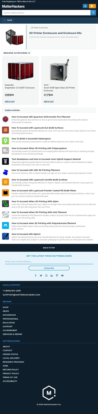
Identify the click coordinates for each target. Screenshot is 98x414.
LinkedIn (51, 275)
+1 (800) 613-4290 (12, 290)
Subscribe (49, 268)
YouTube (62, 275)
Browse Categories (17, 53)
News (6, 311)
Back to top (49, 248)
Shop (5, 307)
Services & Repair (12, 334)
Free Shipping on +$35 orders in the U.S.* (19, 1)
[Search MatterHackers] (93, 12)
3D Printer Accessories (39, 28)
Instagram (46, 275)
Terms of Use (10, 377)
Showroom (9, 315)
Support (7, 326)
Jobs (5, 366)
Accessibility (10, 381)
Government (10, 330)
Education (9, 322)
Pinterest (57, 275)
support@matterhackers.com (21, 294)
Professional (10, 319)
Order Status (10, 354)
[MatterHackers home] (49, 393)
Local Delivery (11, 358)
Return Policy (11, 369)
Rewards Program (13, 362)
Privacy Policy (11, 373)
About (6, 346)
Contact (7, 350)
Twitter (41, 275)
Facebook (35, 275)
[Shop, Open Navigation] (7, 20)
